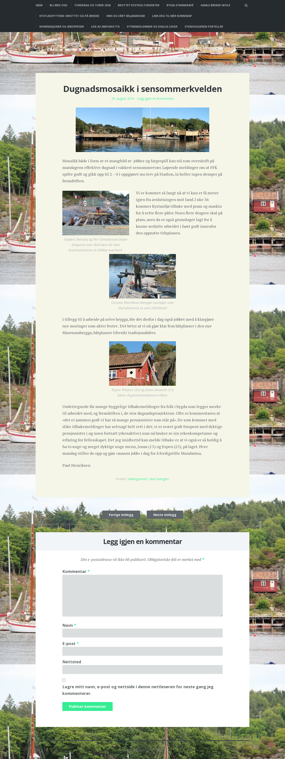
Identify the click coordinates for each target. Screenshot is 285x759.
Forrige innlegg (121, 515)
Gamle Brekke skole (215, 5)
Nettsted (71, 661)
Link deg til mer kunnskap (172, 16)
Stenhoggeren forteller (204, 26)
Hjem (39, 5)
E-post (70, 643)
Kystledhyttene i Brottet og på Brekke (69, 16)
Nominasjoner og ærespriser (61, 26)
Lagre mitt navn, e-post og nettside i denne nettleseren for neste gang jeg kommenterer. (138, 690)
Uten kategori (159, 479)
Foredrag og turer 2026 (93, 5)
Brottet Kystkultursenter (138, 5)
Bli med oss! (58, 5)
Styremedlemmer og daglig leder (152, 26)
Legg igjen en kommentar (155, 98)
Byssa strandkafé (180, 5)
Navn (69, 625)
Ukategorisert (137, 479)
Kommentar (76, 571)
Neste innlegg (164, 515)
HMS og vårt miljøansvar (125, 16)
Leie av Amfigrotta (105, 26)
